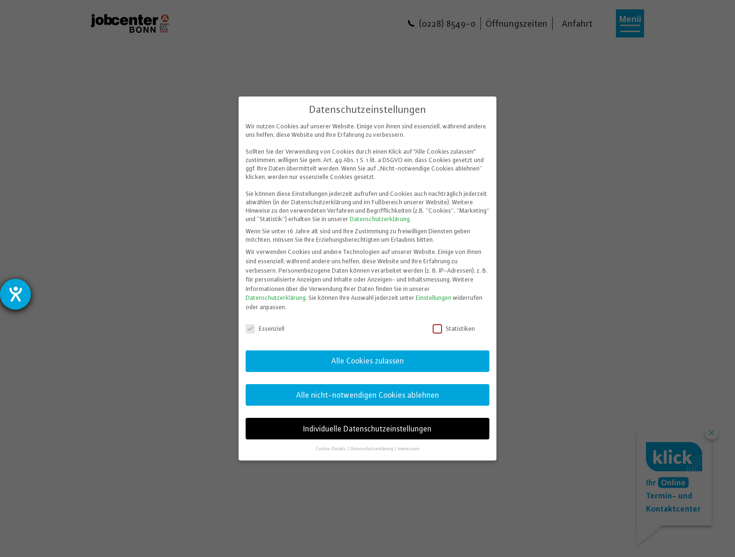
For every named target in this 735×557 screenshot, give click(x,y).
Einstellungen (433, 297)
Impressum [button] (409, 449)
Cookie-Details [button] (331, 449)
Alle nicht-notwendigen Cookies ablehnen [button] (367, 395)
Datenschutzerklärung (380, 219)
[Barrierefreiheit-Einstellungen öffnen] (15, 294)
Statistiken (454, 328)
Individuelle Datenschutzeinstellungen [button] (367, 428)
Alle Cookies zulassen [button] (367, 361)
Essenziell (266, 328)
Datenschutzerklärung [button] (372, 449)
